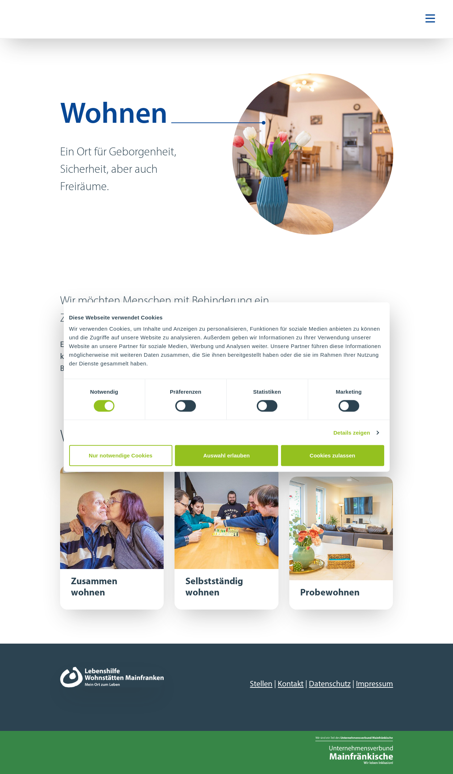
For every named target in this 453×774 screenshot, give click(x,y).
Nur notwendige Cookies (120, 455)
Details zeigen (352, 432)
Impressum (374, 684)
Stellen (261, 684)
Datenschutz (330, 684)
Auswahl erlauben (226, 455)
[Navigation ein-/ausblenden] (430, 19)
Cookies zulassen (332, 455)
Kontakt (290, 684)
